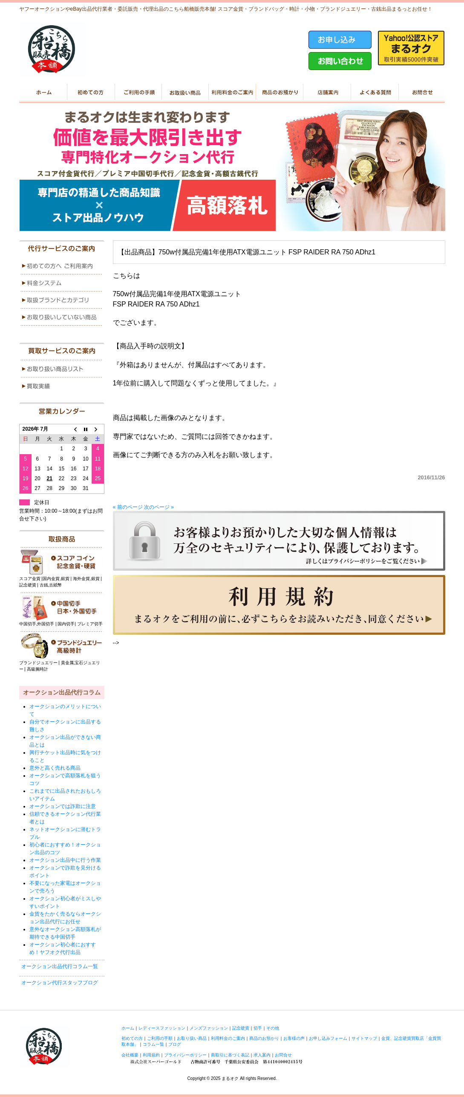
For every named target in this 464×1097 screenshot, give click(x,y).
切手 (258, 1028)
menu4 (61, 317)
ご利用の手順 (137, 92)
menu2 (61, 283)
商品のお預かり (279, 92)
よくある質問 (374, 92)
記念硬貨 (240, 1028)
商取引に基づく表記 (230, 1055)
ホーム (42, 92)
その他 (272, 1028)
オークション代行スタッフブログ (59, 983)
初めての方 (90, 92)
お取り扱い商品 (184, 92)
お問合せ (283, 1055)
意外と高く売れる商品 (55, 768)
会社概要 (129, 1055)
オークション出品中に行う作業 (65, 860)
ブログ (174, 1044)
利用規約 (151, 1055)
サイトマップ (364, 1038)
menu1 (61, 265)
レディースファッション (161, 1028)
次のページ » (159, 507)
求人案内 (262, 1055)
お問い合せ (421, 92)
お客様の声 (294, 1038)
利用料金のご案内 (232, 92)
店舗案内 (326, 92)
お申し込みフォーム (328, 1038)
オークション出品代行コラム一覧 (59, 966)
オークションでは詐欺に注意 (62, 806)
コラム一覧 (153, 1044)
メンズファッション (209, 1028)
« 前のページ (128, 507)
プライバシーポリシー (185, 1055)
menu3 (61, 300)
